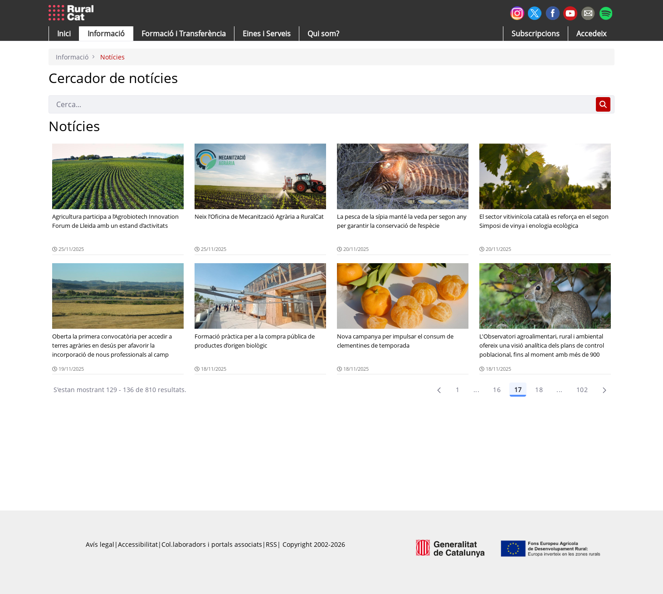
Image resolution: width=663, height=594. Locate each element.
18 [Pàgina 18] (539, 389)
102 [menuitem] (582, 389)
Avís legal (100, 544)
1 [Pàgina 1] (457, 389)
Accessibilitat (138, 544)
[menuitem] (183, 33)
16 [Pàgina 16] (497, 389)
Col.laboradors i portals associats (211, 544)
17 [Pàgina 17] (518, 389)
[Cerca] (320, 104)
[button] (64, 33)
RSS (271, 544)
